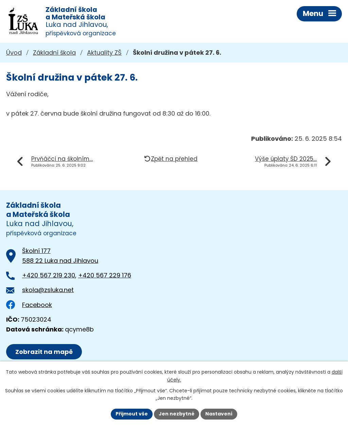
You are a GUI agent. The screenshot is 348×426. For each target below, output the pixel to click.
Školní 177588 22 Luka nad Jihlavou (60, 255)
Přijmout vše (132, 413)
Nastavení (218, 413)
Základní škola (54, 52)
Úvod (14, 52)
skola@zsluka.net (48, 290)
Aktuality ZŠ (104, 52)
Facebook (29, 305)
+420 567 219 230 (48, 275)
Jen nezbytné (176, 413)
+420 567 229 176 (104, 275)
